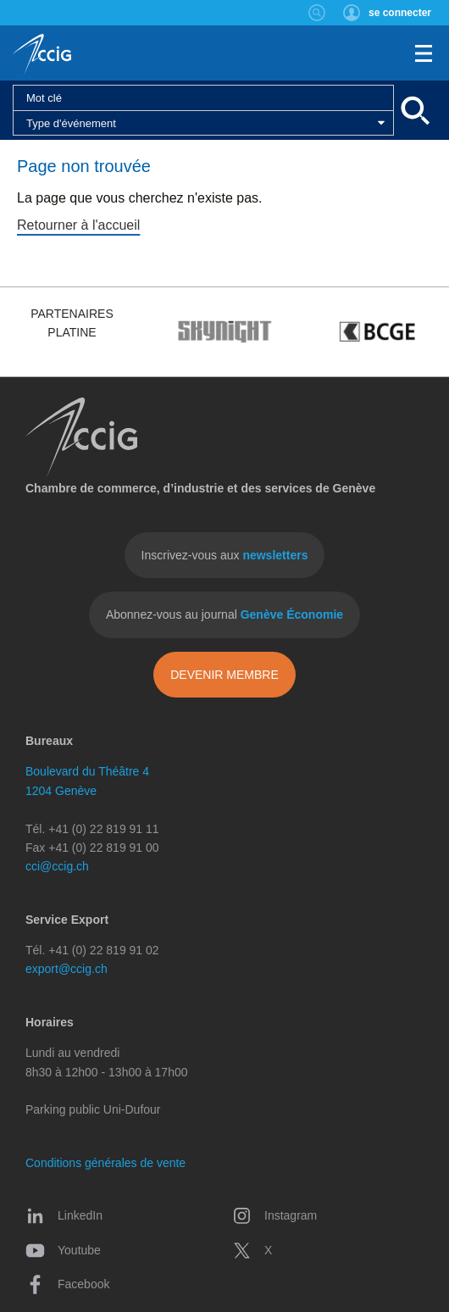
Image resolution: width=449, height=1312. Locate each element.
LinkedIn (64, 1215)
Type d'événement (71, 123)
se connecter (400, 13)
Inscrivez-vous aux (224, 555)
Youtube (63, 1250)
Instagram (274, 1215)
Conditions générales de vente (105, 1163)
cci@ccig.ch (57, 866)
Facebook (67, 1284)
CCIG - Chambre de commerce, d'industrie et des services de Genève (42, 55)
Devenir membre (224, 674)
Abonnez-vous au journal (224, 614)
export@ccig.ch (66, 969)
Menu (423, 53)
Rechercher (317, 12)
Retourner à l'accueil (78, 225)
